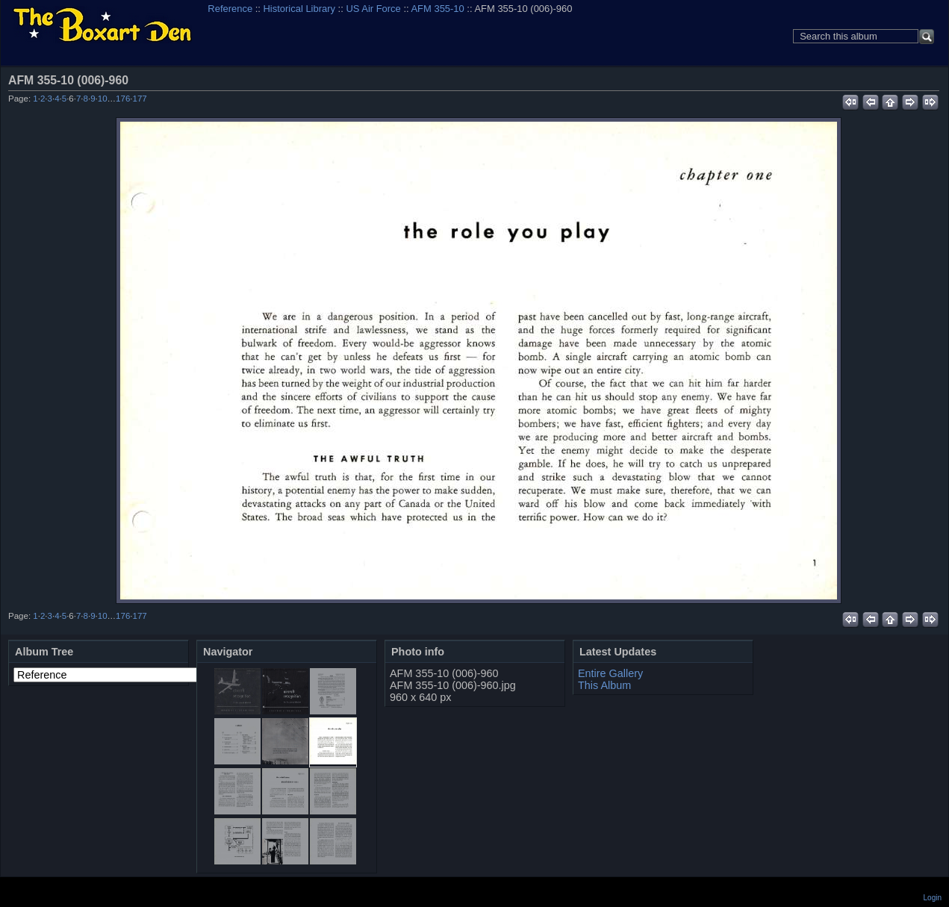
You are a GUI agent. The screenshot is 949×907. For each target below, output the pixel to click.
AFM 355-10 (437, 8)
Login (933, 898)
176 (123, 98)
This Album (604, 685)
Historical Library (299, 8)
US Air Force (373, 8)
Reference (230, 8)
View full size (931, 80)
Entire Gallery (610, 673)
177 (140, 98)
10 (103, 98)
